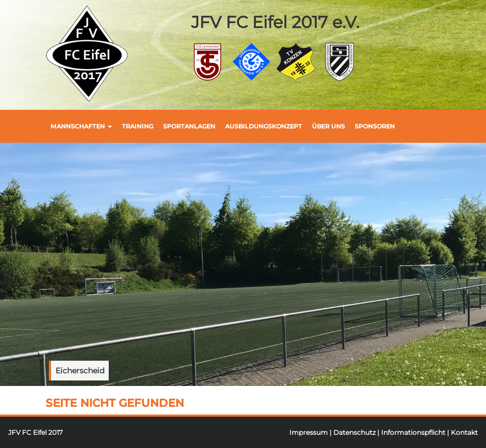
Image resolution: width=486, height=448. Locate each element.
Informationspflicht (413, 432)
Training (137, 126)
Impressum (308, 432)
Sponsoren (375, 126)
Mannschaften (81, 126)
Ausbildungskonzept (263, 126)
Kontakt (464, 432)
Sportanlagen (189, 126)
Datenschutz (354, 432)
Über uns (328, 126)
